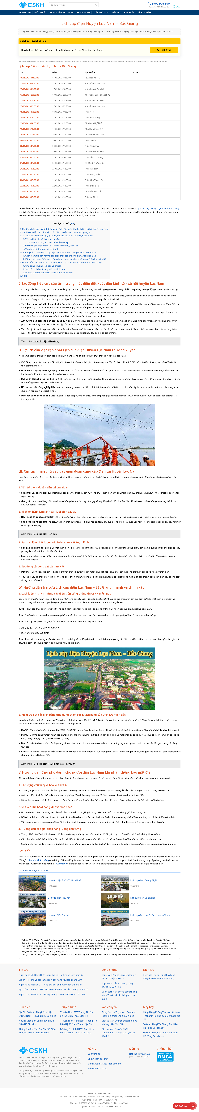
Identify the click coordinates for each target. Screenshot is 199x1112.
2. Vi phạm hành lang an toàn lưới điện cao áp (46, 242)
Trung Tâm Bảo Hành (62, 12)
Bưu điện (129, 12)
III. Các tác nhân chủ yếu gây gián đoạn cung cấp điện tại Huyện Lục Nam (56, 235)
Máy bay (116, 12)
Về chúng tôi (94, 1053)
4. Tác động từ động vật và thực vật (40, 249)
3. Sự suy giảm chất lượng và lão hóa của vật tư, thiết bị (50, 245)
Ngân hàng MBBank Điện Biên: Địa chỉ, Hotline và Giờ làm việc (51, 974)
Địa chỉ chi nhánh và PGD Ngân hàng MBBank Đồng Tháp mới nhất (53, 989)
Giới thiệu (40, 12)
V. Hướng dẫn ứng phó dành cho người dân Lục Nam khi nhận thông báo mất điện (61, 262)
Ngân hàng (83, 12)
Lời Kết (23, 275)
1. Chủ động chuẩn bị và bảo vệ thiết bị (42, 265)
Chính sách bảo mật (98, 1058)
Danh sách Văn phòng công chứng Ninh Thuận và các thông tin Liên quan (119, 995)
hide (72, 223)
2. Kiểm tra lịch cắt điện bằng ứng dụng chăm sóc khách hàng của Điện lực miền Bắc (65, 259)
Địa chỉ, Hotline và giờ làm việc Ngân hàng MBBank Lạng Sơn (50, 979)
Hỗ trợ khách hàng (97, 1068)
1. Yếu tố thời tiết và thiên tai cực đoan (42, 239)
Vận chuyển (144, 12)
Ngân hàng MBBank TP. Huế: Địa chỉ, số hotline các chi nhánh (50, 984)
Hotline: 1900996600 (139, 1053)
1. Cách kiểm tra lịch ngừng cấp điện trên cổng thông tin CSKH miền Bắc (59, 255)
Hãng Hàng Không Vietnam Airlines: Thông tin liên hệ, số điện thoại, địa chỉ (161, 1016)
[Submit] (96, 4)
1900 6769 (164, 50)
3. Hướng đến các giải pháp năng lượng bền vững (48, 272)
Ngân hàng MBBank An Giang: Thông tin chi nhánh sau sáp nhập (52, 994)
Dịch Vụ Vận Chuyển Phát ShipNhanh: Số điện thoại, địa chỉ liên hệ (119, 1033)
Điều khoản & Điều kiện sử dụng (104, 1063)
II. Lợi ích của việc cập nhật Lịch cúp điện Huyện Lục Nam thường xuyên (55, 232)
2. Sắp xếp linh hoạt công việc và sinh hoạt (44, 269)
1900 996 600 (159, 5)
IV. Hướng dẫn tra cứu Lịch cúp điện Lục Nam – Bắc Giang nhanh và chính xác (58, 252)
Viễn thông (100, 12)
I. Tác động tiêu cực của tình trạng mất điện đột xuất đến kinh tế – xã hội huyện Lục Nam (64, 229)
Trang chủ (25, 12)
